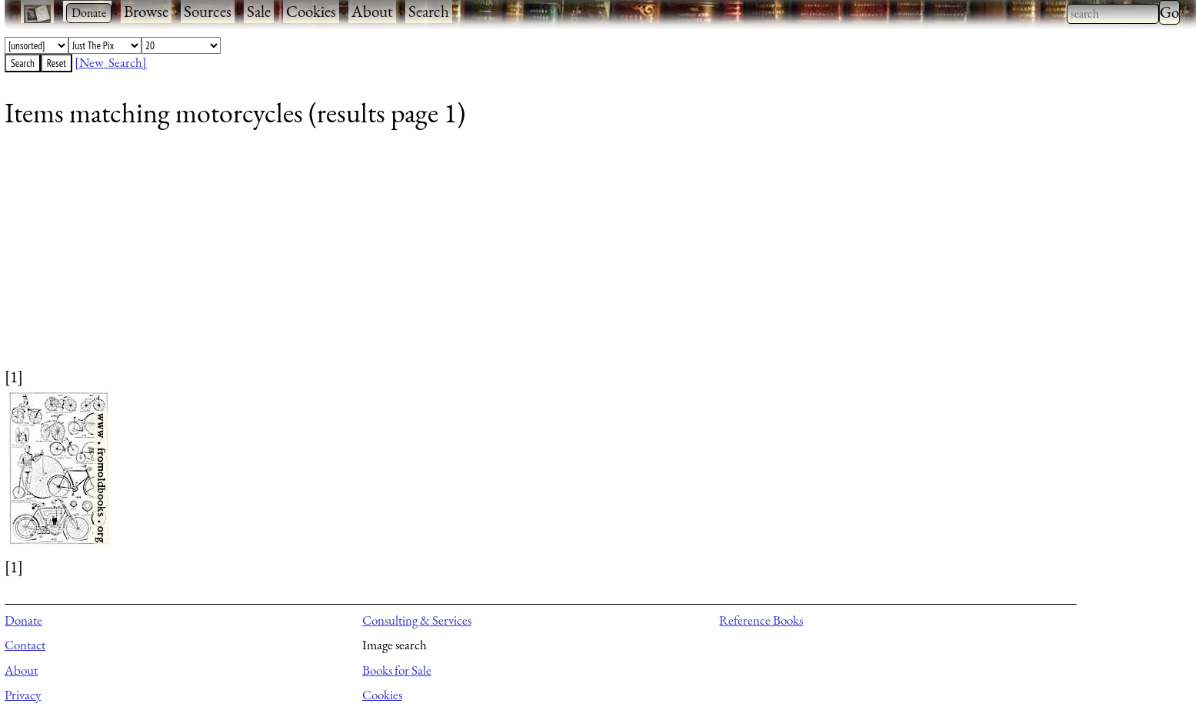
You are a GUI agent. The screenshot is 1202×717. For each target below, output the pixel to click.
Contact (25, 644)
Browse (146, 11)
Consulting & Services (416, 620)
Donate (23, 620)
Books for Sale (396, 670)
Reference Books (761, 620)
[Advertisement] (466, 257)
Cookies (311, 11)
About (372, 11)
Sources (207, 11)
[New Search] (111, 62)
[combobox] (1113, 14)
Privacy (23, 694)
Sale (259, 11)
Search (428, 11)
